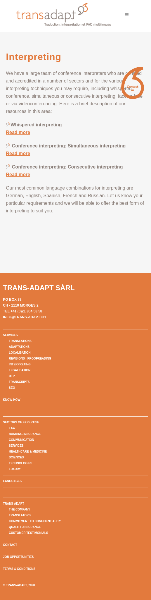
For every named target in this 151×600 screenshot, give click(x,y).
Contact (10, 544)
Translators (20, 515)
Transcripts (19, 382)
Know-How (11, 399)
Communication (21, 439)
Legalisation (19, 370)
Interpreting (19, 364)
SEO (12, 387)
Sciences (16, 457)
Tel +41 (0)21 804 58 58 (22, 311)
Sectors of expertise (21, 422)
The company (19, 509)
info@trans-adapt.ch (24, 317)
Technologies (20, 463)
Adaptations (19, 346)
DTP (12, 376)
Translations (20, 341)
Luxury (15, 469)
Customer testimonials (28, 532)
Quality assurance (25, 527)
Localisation (19, 352)
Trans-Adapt (13, 503)
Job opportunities (18, 556)
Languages (12, 481)
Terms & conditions (19, 568)
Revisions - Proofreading (30, 358)
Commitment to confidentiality (35, 521)
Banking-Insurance (25, 434)
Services (10, 335)
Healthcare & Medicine (28, 451)
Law (12, 428)
